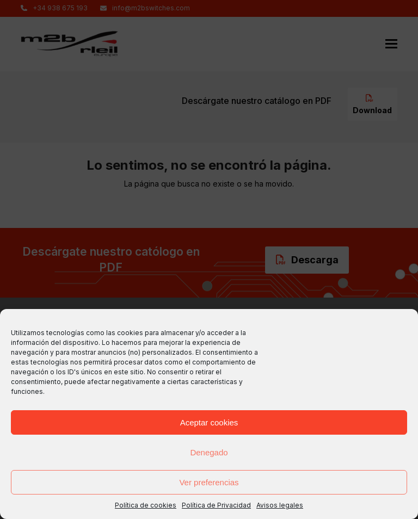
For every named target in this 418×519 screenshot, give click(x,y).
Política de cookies (145, 505)
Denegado (209, 452)
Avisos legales (279, 505)
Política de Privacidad (216, 505)
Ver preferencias (208, 482)
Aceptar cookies (209, 422)
